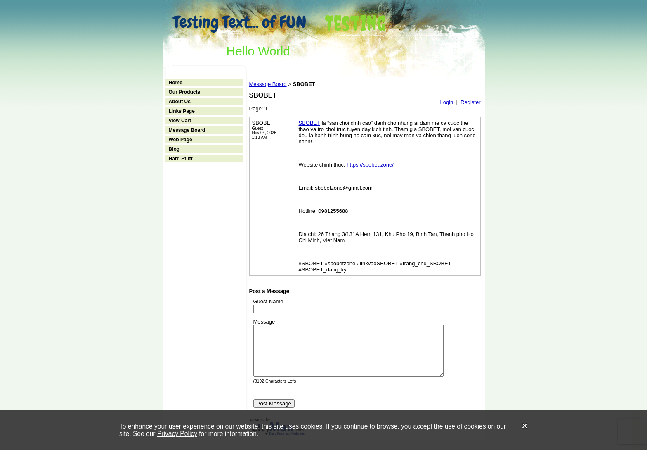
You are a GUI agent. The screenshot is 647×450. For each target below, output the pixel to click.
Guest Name (268, 301)
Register (470, 102)
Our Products (185, 92)
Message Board (187, 130)
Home (175, 83)
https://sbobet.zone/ (370, 165)
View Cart (180, 121)
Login (446, 102)
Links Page (182, 111)
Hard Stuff (181, 159)
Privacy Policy (177, 433)
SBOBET (310, 123)
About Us (180, 102)
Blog (174, 149)
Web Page (180, 140)
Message (264, 322)
